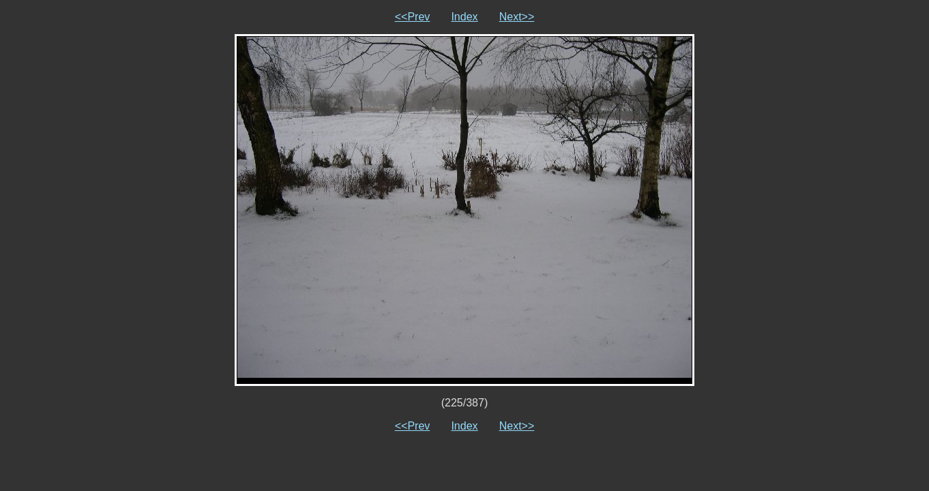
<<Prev (412, 17)
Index (464, 17)
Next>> (517, 17)
